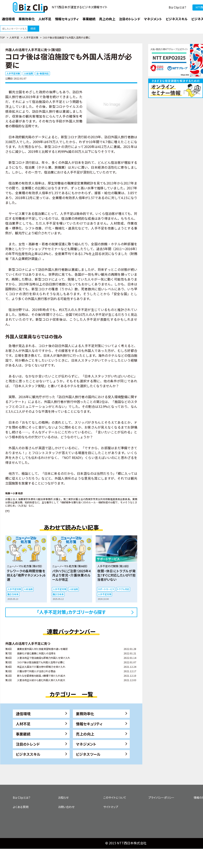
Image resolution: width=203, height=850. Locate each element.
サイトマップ (110, 807)
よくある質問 (20, 807)
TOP (2, 37)
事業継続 (23, 733)
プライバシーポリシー (161, 797)
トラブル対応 (123, 589)
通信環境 (23, 713)
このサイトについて (114, 797)
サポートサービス (106, 589)
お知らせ (63, 797)
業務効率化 (85, 713)
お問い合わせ (66, 807)
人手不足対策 (31, 37)
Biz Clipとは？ (177, 7)
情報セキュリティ (89, 723)
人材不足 (14, 37)
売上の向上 (85, 733)
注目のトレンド (28, 744)
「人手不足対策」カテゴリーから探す (71, 612)
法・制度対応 (42, 73)
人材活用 (28, 73)
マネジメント (86, 744)
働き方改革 (13, 594)
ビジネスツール (88, 754)
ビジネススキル (28, 754)
